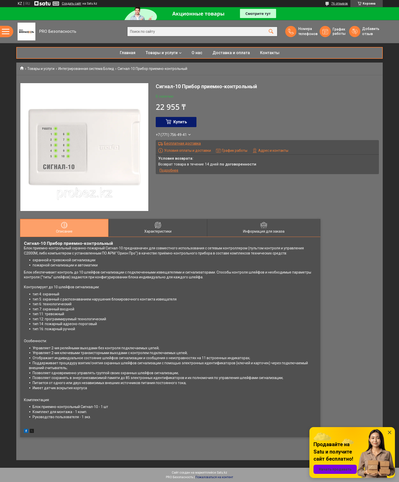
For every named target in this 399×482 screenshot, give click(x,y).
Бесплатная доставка (182, 143)
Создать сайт (71, 3)
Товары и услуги (162, 52)
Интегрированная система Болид (86, 69)
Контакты (269, 52)
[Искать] (271, 31)
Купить (180, 121)
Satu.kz (222, 472)
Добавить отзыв (370, 31)
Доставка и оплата (231, 52)
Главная (127, 52)
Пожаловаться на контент (214, 477)
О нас (197, 52)
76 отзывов (339, 3)
